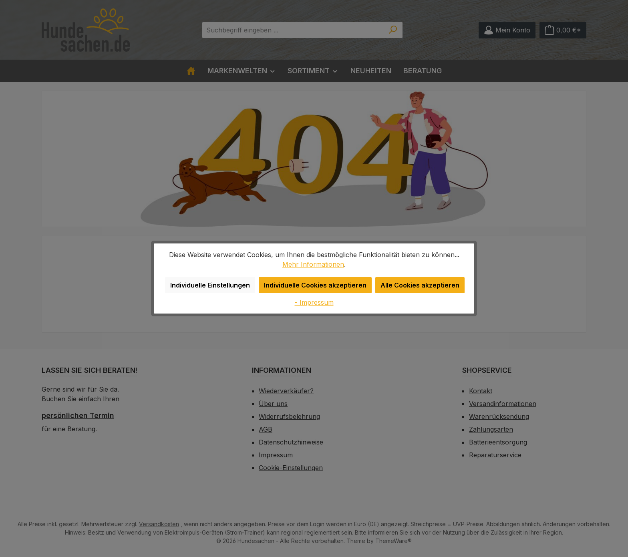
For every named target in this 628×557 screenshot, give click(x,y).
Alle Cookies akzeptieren (417, 285)
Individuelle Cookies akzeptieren (316, 285)
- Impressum (314, 302)
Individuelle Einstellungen (213, 285)
